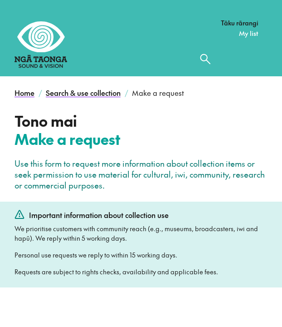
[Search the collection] (205, 59)
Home (24, 93)
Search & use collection (83, 93)
